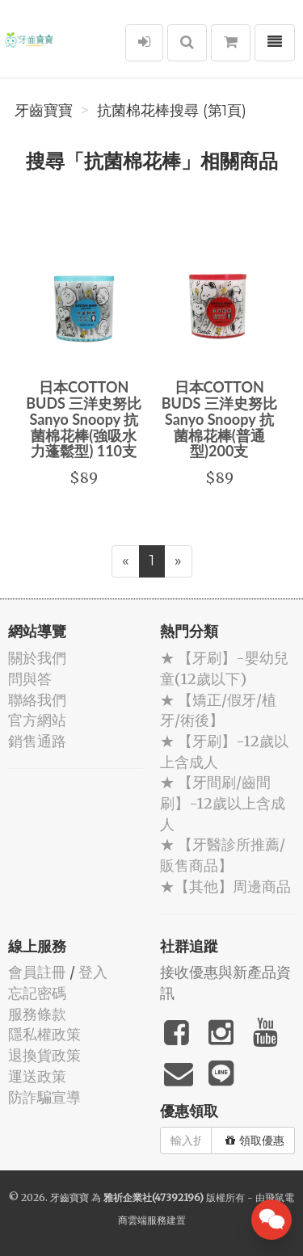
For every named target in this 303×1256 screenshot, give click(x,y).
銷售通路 (37, 741)
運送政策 (37, 1076)
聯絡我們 (37, 700)
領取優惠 (254, 1140)
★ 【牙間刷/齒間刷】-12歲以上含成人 (222, 803)
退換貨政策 (44, 1055)
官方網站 (37, 720)
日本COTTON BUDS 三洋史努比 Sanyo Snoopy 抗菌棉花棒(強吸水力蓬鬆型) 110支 (83, 419)
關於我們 (37, 658)
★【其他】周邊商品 (225, 886)
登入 (92, 972)
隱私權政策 (44, 1034)
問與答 (30, 679)
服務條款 (37, 1014)
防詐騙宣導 (44, 1097)
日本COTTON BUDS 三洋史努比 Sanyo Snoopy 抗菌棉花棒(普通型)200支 (219, 419)
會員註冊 (37, 972)
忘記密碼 (37, 993)
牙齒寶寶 (44, 111)
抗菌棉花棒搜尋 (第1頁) (171, 111)
